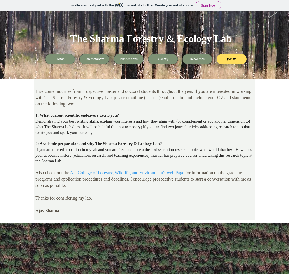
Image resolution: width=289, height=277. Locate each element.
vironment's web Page (164, 172)
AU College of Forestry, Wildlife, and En (107, 172)
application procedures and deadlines (94, 179)
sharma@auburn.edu (164, 97)
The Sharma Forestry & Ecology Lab (151, 38)
